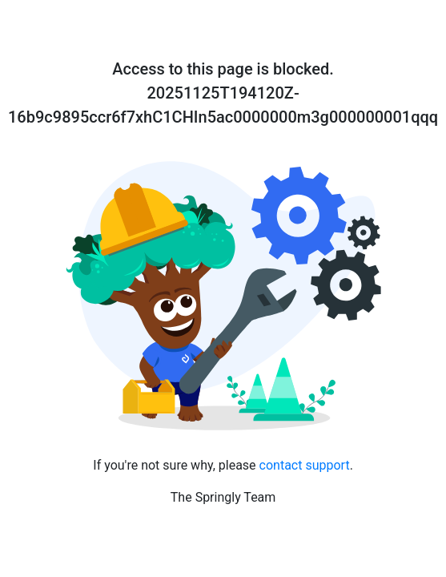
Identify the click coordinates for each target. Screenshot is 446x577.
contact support (304, 465)
